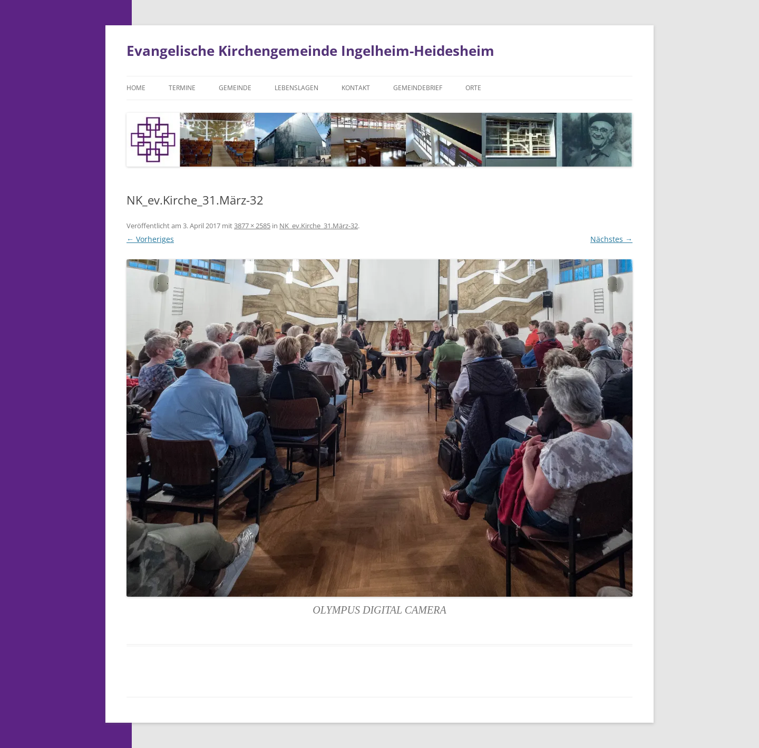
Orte (473, 87)
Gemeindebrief (417, 87)
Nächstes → (611, 239)
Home (135, 87)
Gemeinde (235, 87)
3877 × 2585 (252, 225)
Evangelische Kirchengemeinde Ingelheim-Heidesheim (310, 50)
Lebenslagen (296, 87)
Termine (182, 87)
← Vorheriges (150, 239)
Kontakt (356, 87)
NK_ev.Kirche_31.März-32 (318, 225)
